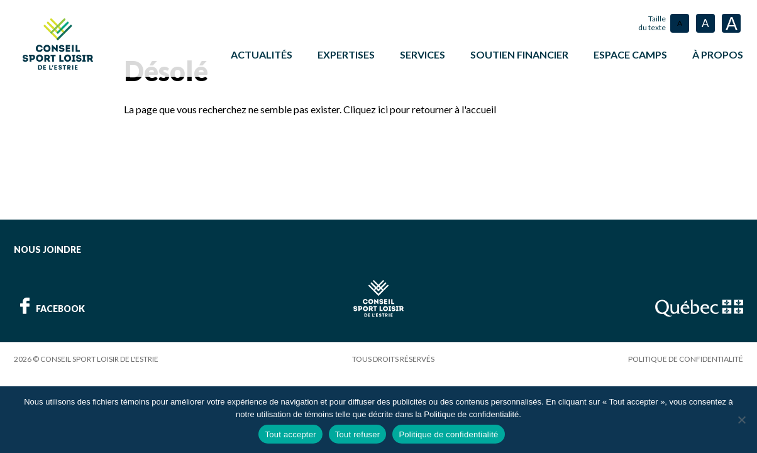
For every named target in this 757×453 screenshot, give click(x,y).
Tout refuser (357, 434)
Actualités (261, 54)
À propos (717, 54)
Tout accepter (290, 434)
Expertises (346, 54)
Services (422, 54)
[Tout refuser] (741, 419)
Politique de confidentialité (685, 357)
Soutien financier (519, 54)
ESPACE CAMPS (630, 54)
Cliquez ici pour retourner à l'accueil (419, 109)
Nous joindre (47, 248)
